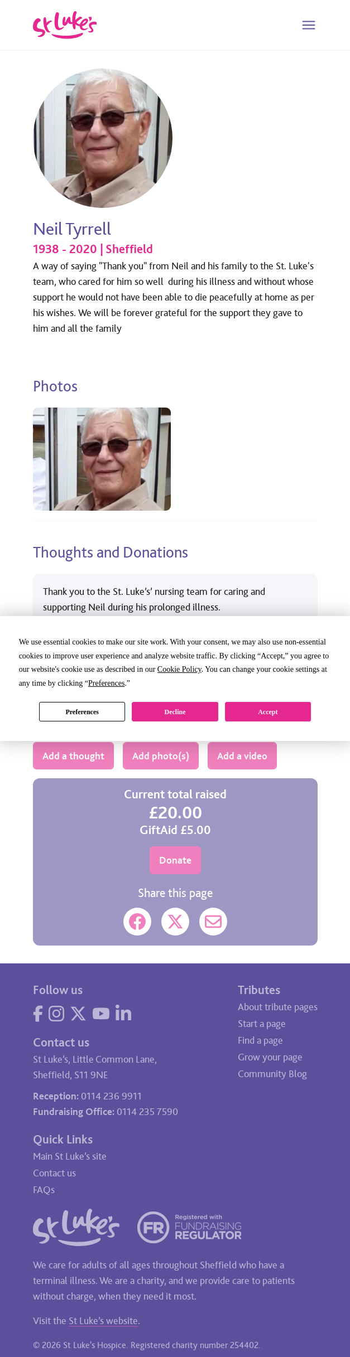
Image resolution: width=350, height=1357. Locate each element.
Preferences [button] (106, 683)
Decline (174, 712)
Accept (267, 712)
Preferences (82, 712)
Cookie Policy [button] (179, 669)
